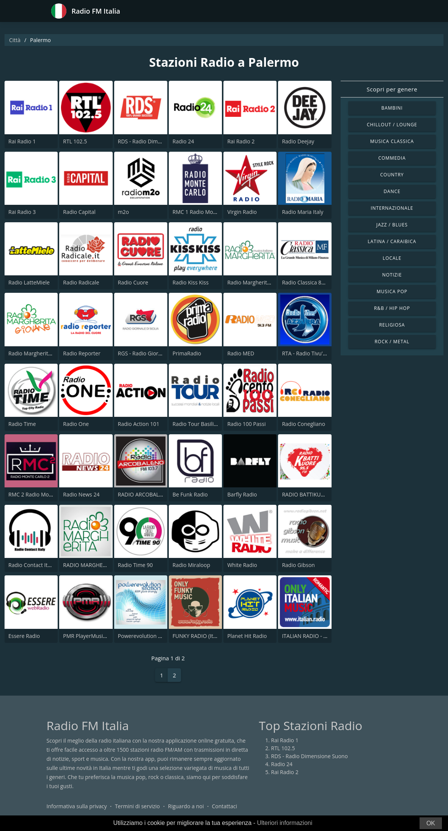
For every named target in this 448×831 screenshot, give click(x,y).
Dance (392, 191)
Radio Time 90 (135, 565)
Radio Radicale (81, 282)
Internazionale (392, 208)
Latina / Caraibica (392, 241)
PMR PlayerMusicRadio (91, 635)
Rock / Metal (392, 341)
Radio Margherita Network (259, 282)
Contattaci (224, 806)
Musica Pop (392, 291)
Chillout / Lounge (392, 124)
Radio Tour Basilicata (198, 423)
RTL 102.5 (75, 141)
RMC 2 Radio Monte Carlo (39, 494)
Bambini (391, 108)
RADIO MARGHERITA (88, 565)
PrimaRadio (187, 353)
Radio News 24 (81, 494)
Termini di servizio (137, 806)
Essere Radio (24, 635)
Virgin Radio (242, 211)
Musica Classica (392, 141)
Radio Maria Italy (302, 211)
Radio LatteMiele (29, 282)
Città (14, 40)
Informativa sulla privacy (77, 806)
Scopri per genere (391, 89)
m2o (123, 211)
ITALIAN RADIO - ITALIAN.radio (319, 635)
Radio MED (240, 353)
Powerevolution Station (147, 635)
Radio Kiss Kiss (191, 282)
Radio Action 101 (138, 423)
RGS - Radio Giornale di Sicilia (154, 353)
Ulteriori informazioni (284, 823)
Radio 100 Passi (246, 423)
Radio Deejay (298, 141)
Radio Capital (79, 211)
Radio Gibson (298, 565)
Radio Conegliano (303, 423)
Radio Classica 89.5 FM (310, 282)
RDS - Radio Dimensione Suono (156, 141)
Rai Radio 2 (241, 141)
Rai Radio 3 (22, 211)
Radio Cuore (133, 282)
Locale (392, 258)
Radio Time (22, 423)
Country (392, 174)
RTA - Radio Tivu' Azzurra (312, 353)
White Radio (242, 565)
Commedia (392, 158)
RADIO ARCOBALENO (144, 494)
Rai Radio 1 (22, 141)
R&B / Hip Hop (392, 308)
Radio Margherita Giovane (40, 353)
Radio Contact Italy (31, 565)
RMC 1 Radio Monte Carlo (204, 211)
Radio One (76, 423)
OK (430, 823)
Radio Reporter (81, 353)
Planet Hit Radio (247, 635)
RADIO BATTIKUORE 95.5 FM (317, 494)
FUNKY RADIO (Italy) (197, 635)
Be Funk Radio (190, 494)
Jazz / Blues (392, 224)
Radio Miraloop (191, 565)
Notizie (392, 275)
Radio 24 (183, 141)
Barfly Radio (242, 494)
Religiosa (392, 325)
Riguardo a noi (186, 806)
